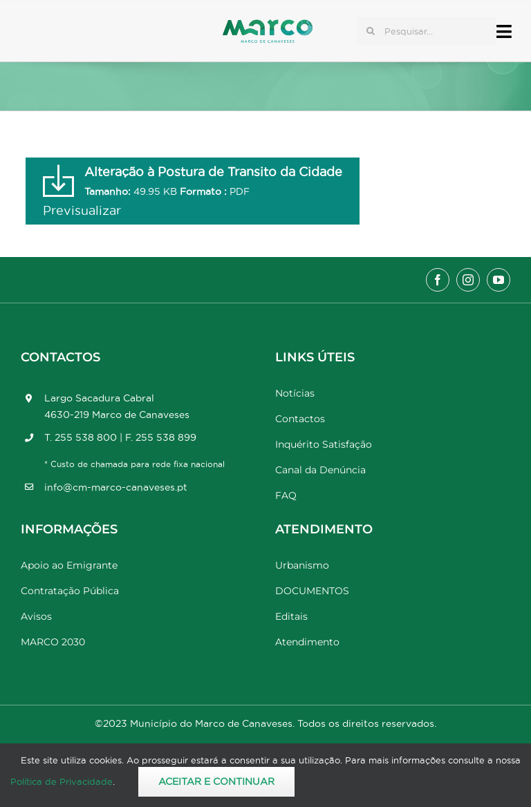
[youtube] (498, 280)
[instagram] (468, 280)
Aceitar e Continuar (216, 781)
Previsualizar (82, 210)
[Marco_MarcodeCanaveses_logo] (268, 25)
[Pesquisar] (370, 31)
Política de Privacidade (61, 781)
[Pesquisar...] (426, 31)
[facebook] (437, 280)
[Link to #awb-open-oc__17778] (504, 31)
